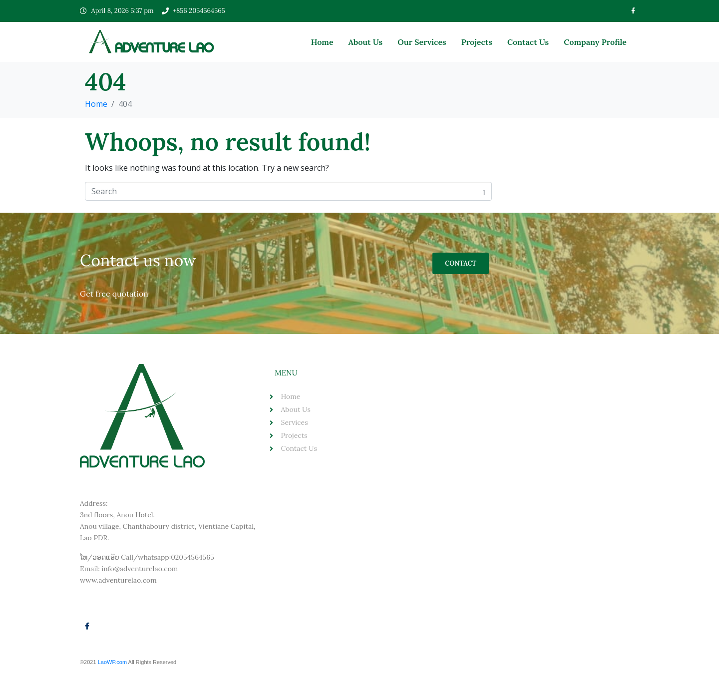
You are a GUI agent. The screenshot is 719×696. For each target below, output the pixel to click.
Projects (476, 42)
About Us (366, 42)
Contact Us (528, 42)
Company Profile (595, 42)
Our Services (421, 42)
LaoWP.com (113, 662)
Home (322, 42)
